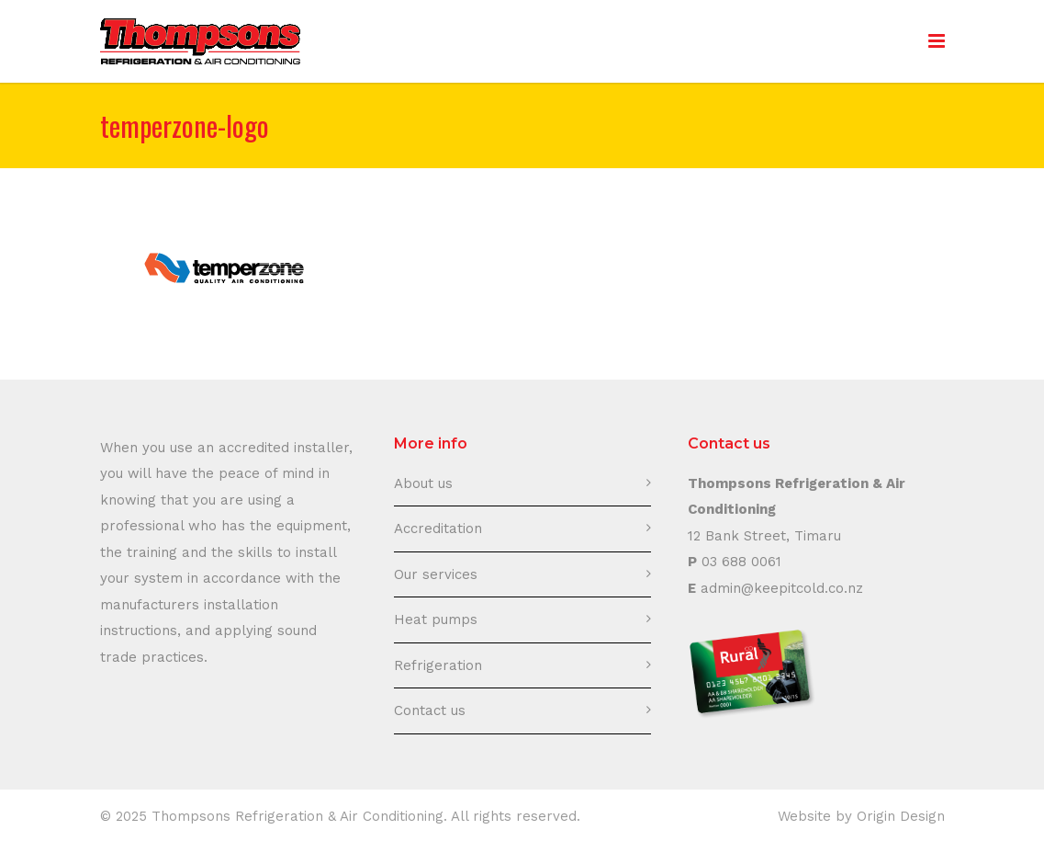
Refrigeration (438, 665)
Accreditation (438, 528)
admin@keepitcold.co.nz (782, 588)
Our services (435, 574)
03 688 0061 (741, 561)
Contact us (430, 710)
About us (423, 483)
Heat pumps (435, 619)
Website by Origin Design (861, 816)
